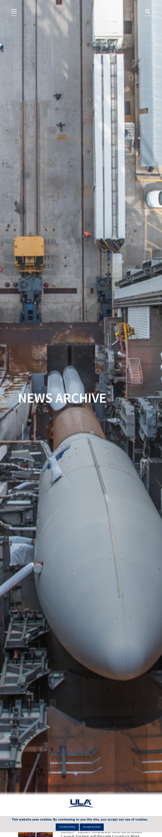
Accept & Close (91, 827)
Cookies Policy (67, 827)
